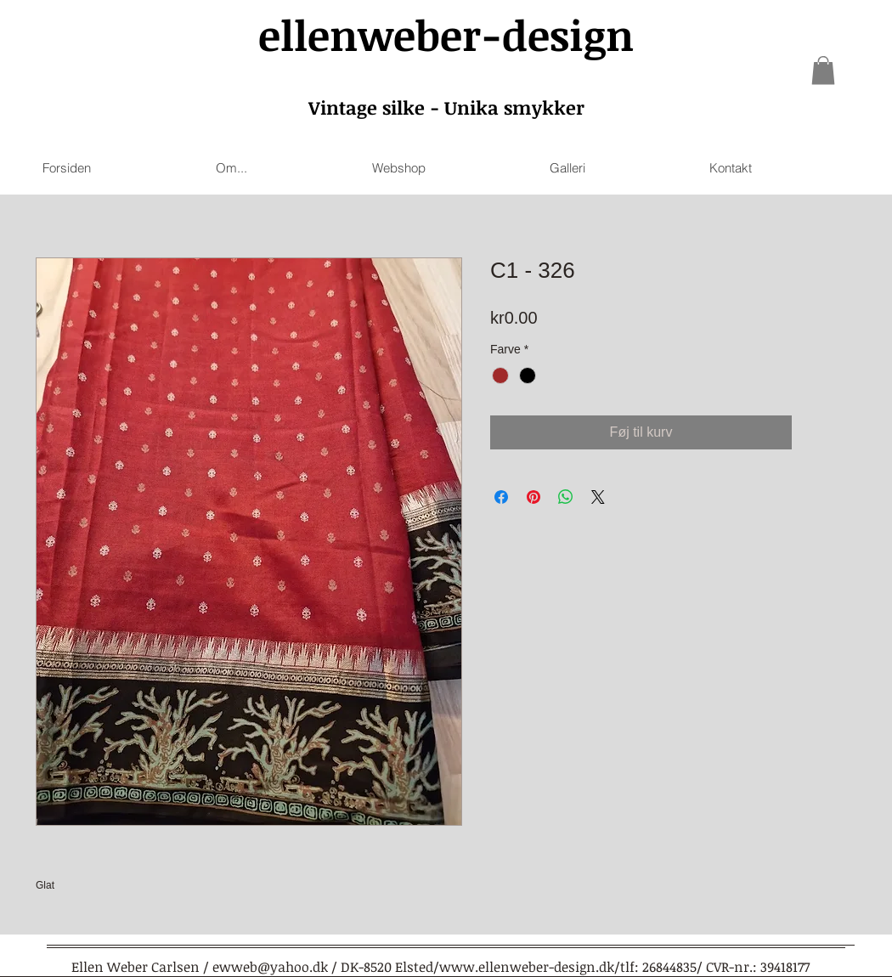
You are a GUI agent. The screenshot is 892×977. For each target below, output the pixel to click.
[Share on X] (598, 497)
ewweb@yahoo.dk (270, 966)
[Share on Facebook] (501, 497)
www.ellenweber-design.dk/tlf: (539, 966)
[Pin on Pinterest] (533, 497)
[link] (823, 70)
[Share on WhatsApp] (566, 497)
